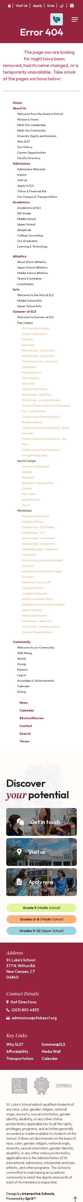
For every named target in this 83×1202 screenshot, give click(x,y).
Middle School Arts (29, 300)
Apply (37, 5)
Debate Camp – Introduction (38, 538)
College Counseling (30, 235)
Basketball (28, 477)
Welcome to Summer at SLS (35, 317)
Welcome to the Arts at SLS (35, 295)
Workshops (24, 510)
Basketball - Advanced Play (38, 483)
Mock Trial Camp (32, 610)
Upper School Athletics (32, 267)
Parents (22, 669)
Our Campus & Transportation (37, 196)
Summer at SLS (24, 312)
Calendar (23, 686)
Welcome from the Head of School (40, 114)
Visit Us (22, 5)
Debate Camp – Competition (38, 356)
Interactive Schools (38, 1193)
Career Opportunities (31, 152)
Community (21, 642)
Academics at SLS (29, 207)
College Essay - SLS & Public (38, 527)
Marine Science (31, 378)
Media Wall (51, 1051)
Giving (21, 664)
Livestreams (25, 284)
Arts (16, 289)
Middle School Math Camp (37, 599)
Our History (25, 147)
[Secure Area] (9, 5)
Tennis (25, 505)
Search (22, 733)
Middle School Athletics (32, 273)
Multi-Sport (28, 494)
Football (27, 488)
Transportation (19, 1058)
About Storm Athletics (31, 262)
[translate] (61, 5)
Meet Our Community (31, 130)
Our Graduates (27, 241)
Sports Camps (26, 460)
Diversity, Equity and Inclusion (36, 136)
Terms (21, 740)
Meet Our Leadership (31, 125)
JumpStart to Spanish (34, 593)
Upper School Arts (29, 306)
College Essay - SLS (33, 532)
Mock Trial (28, 383)
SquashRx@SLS (31, 499)
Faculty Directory (29, 158)
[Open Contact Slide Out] (56, 19)
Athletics (19, 256)
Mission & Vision (27, 119)
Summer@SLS (53, 1044)
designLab (24, 230)
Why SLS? (23, 141)
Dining (21, 691)
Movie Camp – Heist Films (36, 394)
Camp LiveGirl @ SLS (34, 333)
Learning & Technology (32, 246)
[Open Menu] (74, 19)
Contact (22, 726)
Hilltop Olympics (31, 372)
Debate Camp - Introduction (38, 350)
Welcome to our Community (35, 647)
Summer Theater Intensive (37, 632)
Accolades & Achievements (35, 680)
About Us (19, 108)
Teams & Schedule (29, 278)
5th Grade (24, 213)
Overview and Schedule (35, 328)
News (20, 702)
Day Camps (25, 322)
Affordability (17, 1051)
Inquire (21, 174)
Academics (21, 202)
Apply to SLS (25, 185)
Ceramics (27, 339)
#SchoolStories (28, 718)
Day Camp (28, 344)
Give (50, 5)
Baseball (27, 472)
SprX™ (30, 1198)
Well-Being (24, 653)
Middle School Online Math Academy (43, 604)
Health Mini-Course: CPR (36, 582)
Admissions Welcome (31, 169)
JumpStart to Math (33, 588)
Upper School (26, 224)
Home (17, 103)
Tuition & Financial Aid (31, 191)
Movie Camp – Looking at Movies (41, 400)
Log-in (21, 675)
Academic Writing (32, 521)
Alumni (21, 658)
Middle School (26, 219)
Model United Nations (34, 389)
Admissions (21, 163)
